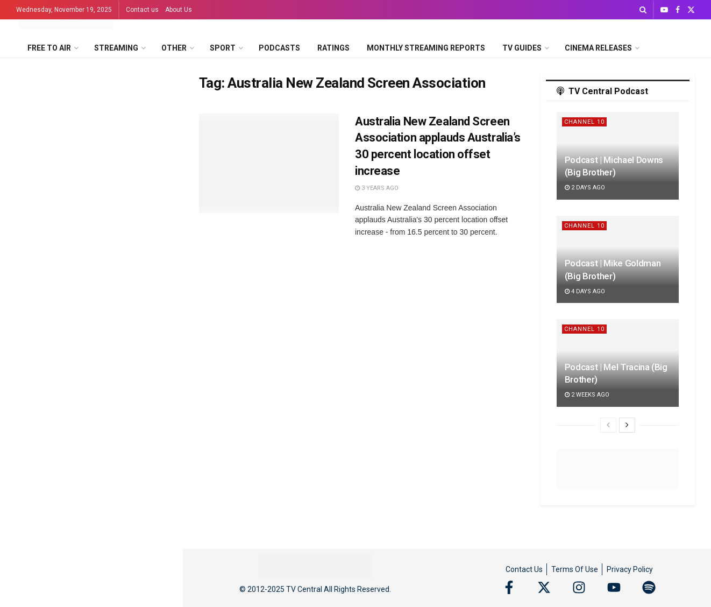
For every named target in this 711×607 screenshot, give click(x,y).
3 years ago (377, 188)
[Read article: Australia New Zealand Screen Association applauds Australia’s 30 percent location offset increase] (269, 164)
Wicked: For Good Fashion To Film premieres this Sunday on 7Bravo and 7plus (112, 585)
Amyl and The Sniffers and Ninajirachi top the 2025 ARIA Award (105, 252)
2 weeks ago (587, 394)
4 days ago (585, 291)
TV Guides (522, 48)
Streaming (116, 48)
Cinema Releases (598, 48)
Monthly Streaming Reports (426, 48)
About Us (178, 9)
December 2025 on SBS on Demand (87, 143)
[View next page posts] (627, 425)
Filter (158, 68)
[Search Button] (642, 9)
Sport (223, 48)
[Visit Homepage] (66, 20)
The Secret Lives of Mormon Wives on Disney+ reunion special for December (112, 525)
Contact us (142, 9)
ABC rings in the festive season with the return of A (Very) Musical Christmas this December (114, 464)
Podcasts (279, 48)
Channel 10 (584, 121)
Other (174, 48)
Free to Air (49, 48)
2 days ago (585, 187)
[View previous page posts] (608, 425)
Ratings (333, 48)
